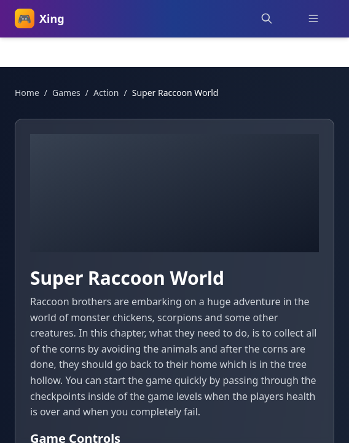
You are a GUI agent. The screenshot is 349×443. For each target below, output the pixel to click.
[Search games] (267, 18)
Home (27, 92)
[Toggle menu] (313, 18)
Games (66, 92)
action (106, 92)
